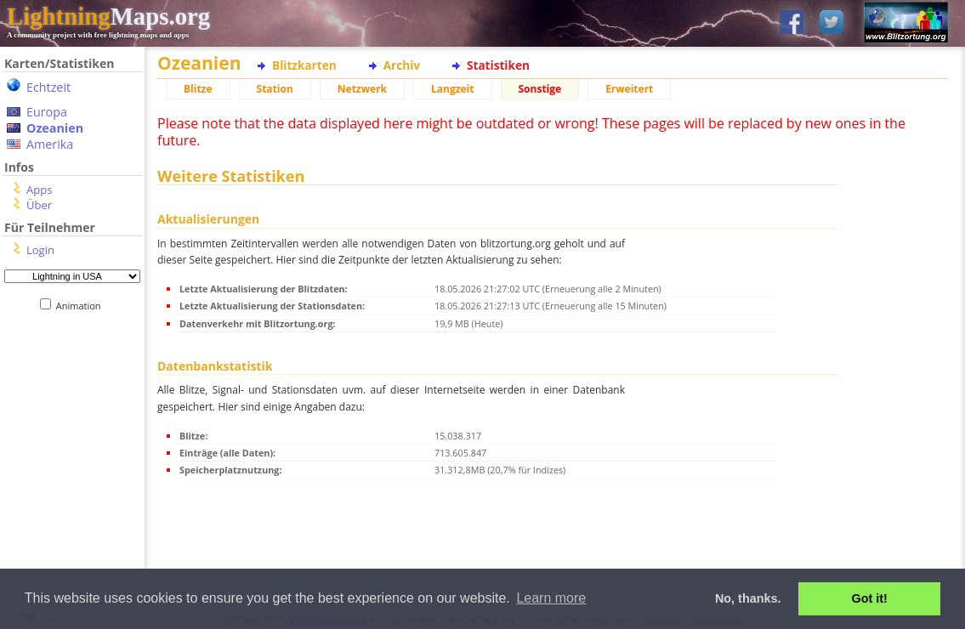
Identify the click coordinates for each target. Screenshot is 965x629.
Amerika (49, 144)
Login (40, 250)
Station (275, 89)
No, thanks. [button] (748, 598)
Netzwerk (362, 89)
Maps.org (108, 16)
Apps (39, 189)
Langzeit (452, 89)
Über (39, 204)
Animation (82, 305)
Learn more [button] (551, 598)
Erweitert (629, 89)
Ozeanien (54, 128)
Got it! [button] (870, 598)
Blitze (198, 89)
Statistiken (498, 65)
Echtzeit (48, 87)
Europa (46, 112)
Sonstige (540, 89)
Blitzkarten (304, 65)
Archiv (401, 65)
